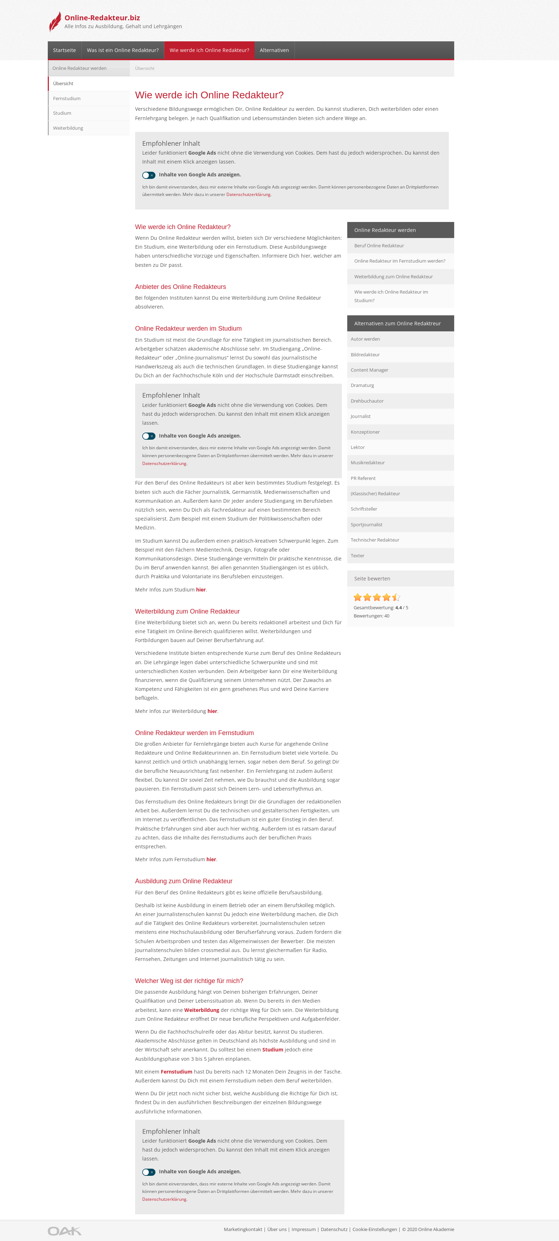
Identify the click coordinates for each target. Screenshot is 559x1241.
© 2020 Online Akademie (428, 1229)
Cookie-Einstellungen (375, 1229)
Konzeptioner (365, 432)
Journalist (361, 416)
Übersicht (63, 83)
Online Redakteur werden (79, 68)
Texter (357, 555)
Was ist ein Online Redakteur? (123, 50)
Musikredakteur (368, 462)
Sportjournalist (367, 524)
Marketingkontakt (243, 1229)
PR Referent (363, 478)
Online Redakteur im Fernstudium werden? (400, 261)
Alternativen (274, 50)
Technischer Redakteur (375, 540)
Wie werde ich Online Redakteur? (209, 50)
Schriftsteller (364, 509)
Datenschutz (334, 1229)
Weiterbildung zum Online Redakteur (393, 276)
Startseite (64, 50)
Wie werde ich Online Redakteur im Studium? (391, 296)
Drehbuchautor (367, 401)
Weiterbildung (201, 1010)
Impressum (304, 1229)
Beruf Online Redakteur (379, 245)
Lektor (358, 447)
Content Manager (369, 370)
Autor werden (365, 339)
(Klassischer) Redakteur (375, 493)
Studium (272, 1049)
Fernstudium (177, 1071)
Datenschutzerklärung (248, 194)
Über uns (277, 1229)
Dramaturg (362, 385)
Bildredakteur (365, 354)
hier (200, 589)
